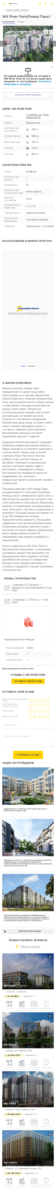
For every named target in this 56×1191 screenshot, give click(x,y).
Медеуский (33, 123)
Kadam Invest (27, 669)
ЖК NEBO (10, 1045)
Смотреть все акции (22, 931)
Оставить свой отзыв (28, 681)
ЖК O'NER (10, 1104)
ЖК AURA (10, 986)
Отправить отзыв (28, 755)
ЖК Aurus (10, 1163)
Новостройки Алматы (17, 10)
